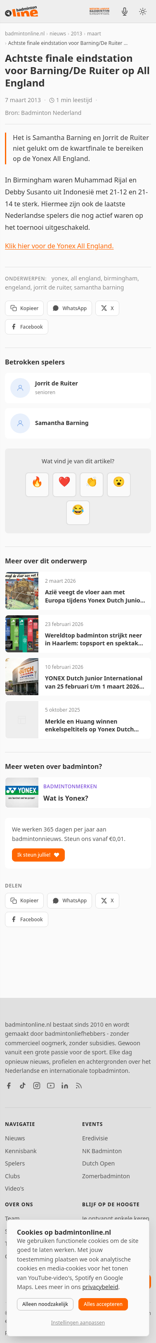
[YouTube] (50, 1085)
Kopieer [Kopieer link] (24, 308)
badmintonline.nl (25, 33)
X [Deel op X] (107, 308)
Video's (14, 1188)
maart (94, 33)
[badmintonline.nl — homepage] (21, 11)
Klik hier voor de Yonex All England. (59, 245)
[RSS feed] (79, 1085)
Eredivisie (95, 1138)
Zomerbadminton (106, 1176)
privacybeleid (100, 1287)
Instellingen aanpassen (78, 1322)
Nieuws (15, 1138)
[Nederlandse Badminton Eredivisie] (99, 11)
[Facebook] (8, 1085)
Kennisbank (21, 1151)
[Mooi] (64, 484)
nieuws (58, 33)
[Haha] (78, 512)
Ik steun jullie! (38, 854)
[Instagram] (36, 1085)
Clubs (12, 1176)
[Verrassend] (119, 484)
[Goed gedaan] (92, 484)
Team (12, 1218)
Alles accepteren (103, 1304)
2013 (76, 33)
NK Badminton (102, 1151)
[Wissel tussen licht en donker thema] (143, 11)
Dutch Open (98, 1163)
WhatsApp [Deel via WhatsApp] (69, 308)
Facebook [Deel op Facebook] (26, 326)
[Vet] (37, 484)
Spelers (15, 1163)
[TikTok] (22, 1085)
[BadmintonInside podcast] (124, 11)
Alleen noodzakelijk (45, 1304)
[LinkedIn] (65, 1085)
